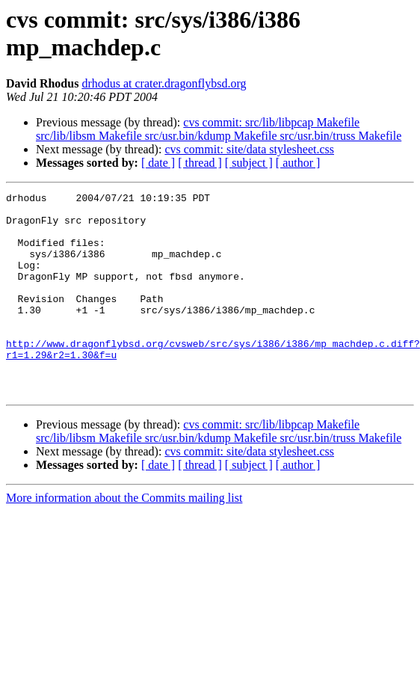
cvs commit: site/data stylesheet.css (249, 149)
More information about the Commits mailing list (124, 538)
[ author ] (298, 162)
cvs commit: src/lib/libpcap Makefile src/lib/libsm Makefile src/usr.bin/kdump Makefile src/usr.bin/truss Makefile (218, 129)
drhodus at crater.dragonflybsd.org (163, 83)
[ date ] (158, 162)
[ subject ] (249, 162)
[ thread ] (200, 162)
